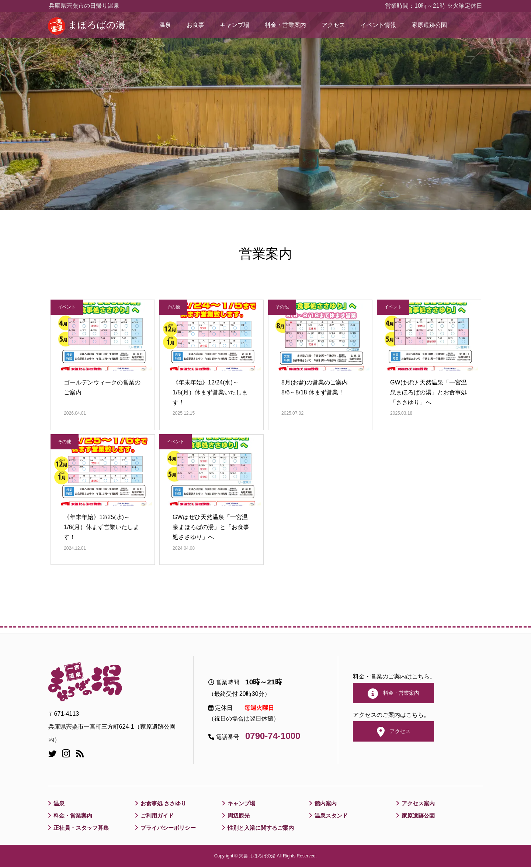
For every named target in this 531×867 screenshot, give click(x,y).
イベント (67, 307)
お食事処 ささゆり (164, 803)
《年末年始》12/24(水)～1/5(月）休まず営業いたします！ (210, 392)
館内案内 (326, 803)
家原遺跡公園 (429, 25)
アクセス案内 (419, 803)
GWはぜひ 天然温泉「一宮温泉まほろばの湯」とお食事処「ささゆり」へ (428, 392)
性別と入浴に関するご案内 (263, 828)
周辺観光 (239, 815)
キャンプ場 (234, 25)
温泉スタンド (332, 815)
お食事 (195, 25)
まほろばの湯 (96, 25)
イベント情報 (378, 25)
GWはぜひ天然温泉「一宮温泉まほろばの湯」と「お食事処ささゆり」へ (211, 527)
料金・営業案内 (285, 25)
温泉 (165, 25)
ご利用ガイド (158, 815)
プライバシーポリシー (169, 828)
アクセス (333, 25)
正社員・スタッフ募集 (82, 828)
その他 (173, 307)
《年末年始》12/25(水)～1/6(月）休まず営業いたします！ (101, 527)
